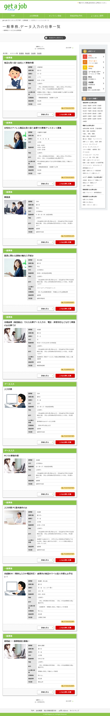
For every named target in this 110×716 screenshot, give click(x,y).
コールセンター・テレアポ (91, 155)
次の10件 (68, 47)
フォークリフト (97, 139)
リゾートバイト (87, 165)
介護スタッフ (95, 173)
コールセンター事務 (93, 73)
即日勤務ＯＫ (93, 78)
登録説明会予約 (76, 16)
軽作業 (92, 128)
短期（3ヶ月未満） (88, 199)
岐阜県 (90, 113)
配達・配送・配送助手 (89, 136)
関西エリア (93, 183)
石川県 (85, 113)
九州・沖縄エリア (88, 185)
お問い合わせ (63, 710)
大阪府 (94, 116)
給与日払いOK (93, 56)
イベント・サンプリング (90, 144)
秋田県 (85, 108)
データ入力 (9, 384)
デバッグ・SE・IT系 (89, 157)
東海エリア (86, 183)
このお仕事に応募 (65, 114)
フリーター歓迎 (93, 62)
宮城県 (99, 105)
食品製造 (92, 131)
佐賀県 (94, 119)
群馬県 (99, 108)
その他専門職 (99, 162)
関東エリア (98, 180)
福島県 (90, 108)
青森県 (90, 105)
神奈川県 (100, 111)
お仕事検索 (34, 16)
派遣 (84, 192)
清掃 (84, 141)
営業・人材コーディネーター (91, 160)
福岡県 (90, 119)
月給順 (39, 53)
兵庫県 (99, 116)
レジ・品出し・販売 (92, 141)
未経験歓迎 (93, 83)
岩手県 (94, 105)
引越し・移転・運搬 (89, 133)
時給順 (27, 53)
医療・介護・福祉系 (89, 162)
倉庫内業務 (86, 128)
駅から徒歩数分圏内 (93, 89)
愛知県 (94, 113)
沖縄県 (85, 121)
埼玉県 (85, 111)
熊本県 (99, 119)
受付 (99, 149)
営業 (97, 157)
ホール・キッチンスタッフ (91, 147)
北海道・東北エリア (89, 180)
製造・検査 (86, 131)
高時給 (93, 67)
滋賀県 (85, 116)
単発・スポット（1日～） (90, 205)
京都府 (90, 116)
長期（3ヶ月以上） (88, 202)
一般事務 (8, 58)
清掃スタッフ (87, 173)
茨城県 (94, 108)
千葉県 (90, 111)
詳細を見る (45, 114)
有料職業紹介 (98, 192)
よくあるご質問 (97, 16)
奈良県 (85, 119)
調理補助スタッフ (88, 168)
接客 (100, 141)
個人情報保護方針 (50, 710)
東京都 (94, 111)
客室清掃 (98, 170)
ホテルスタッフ (97, 165)
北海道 (85, 105)
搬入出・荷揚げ (87, 139)
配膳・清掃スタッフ (89, 170)
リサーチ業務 (87, 149)
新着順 (21, 53)
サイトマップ (74, 710)
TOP (13, 16)
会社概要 (39, 710)
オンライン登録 (55, 16)
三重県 (99, 113)
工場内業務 (98, 128)
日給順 (33, 53)
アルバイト (89, 192)
